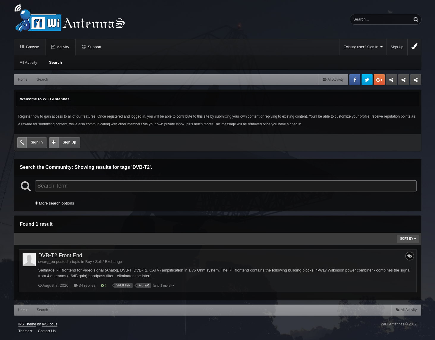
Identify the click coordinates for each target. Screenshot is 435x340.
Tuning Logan (403, 81)
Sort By (408, 238)
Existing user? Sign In (363, 47)
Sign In (37, 142)
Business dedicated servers (391, 81)
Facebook (354, 79)
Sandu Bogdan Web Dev (415, 81)
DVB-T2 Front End (60, 255)
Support (94, 47)
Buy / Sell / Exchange (103, 261)
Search (55, 62)
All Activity (28, 62)
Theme (25, 331)
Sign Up (397, 47)
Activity (62, 47)
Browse (32, 47)
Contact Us (47, 331)
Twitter (367, 79)
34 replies (84, 285)
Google (379, 79)
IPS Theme (27, 324)
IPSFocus (49, 324)
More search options (54, 203)
